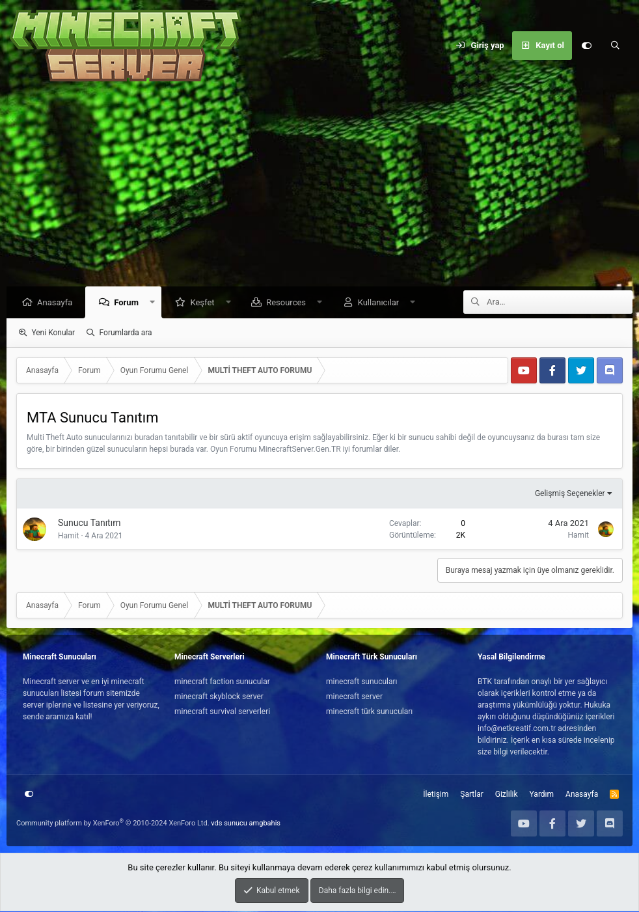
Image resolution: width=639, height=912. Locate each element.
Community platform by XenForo (113, 824)
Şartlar (471, 794)
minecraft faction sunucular (222, 682)
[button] (155, 303)
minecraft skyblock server (219, 697)
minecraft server (354, 697)
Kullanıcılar (382, 303)
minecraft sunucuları (362, 682)
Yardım (542, 794)
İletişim (435, 794)
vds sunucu (229, 824)
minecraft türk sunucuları (369, 712)
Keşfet (205, 303)
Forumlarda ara (126, 333)
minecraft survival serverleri (222, 712)
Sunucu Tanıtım (89, 523)
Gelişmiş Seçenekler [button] (570, 494)
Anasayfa (57, 303)
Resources (289, 303)
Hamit (68, 536)
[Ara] (615, 45)
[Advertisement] (319, 189)
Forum (129, 303)
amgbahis (264, 824)
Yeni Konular (53, 333)
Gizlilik (506, 794)
